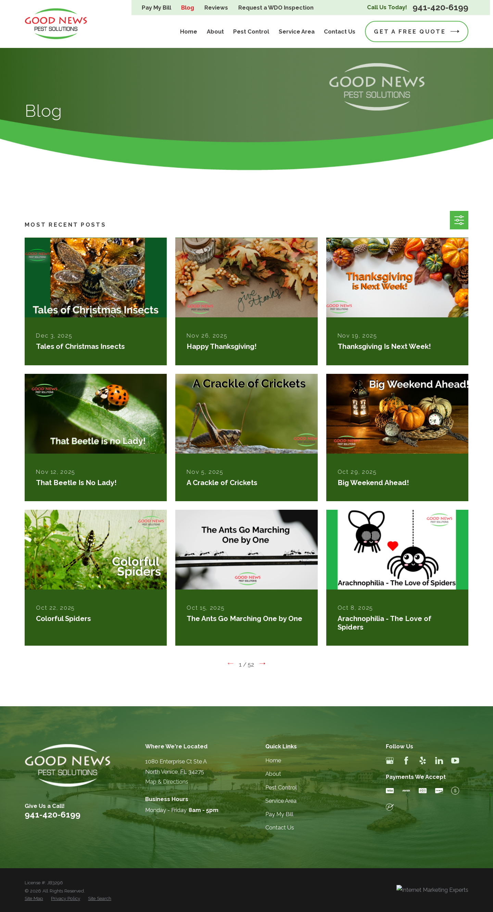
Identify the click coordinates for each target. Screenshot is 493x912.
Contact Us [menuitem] (339, 31)
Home (273, 760)
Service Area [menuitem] (297, 31)
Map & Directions (166, 781)
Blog (187, 7)
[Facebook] (406, 760)
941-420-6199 (440, 7)
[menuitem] (34, 898)
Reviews (216, 7)
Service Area (280, 801)
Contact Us (279, 827)
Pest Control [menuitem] (251, 31)
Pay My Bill (156, 7)
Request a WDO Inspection (276, 7)
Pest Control (281, 787)
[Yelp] (423, 760)
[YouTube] (455, 760)
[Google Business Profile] (390, 760)
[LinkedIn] (439, 760)
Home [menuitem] (188, 31)
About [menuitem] (215, 31)
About (273, 774)
